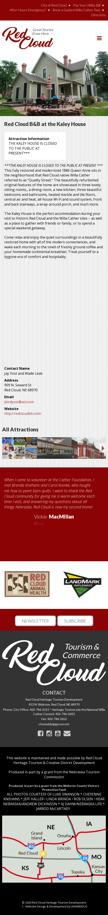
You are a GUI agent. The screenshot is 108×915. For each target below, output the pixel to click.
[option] (19, 448)
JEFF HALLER (33, 799)
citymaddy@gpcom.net (54, 724)
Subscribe (75, 620)
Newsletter (35, 620)
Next (102, 448)
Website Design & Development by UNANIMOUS (56, 906)
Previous (5, 448)
